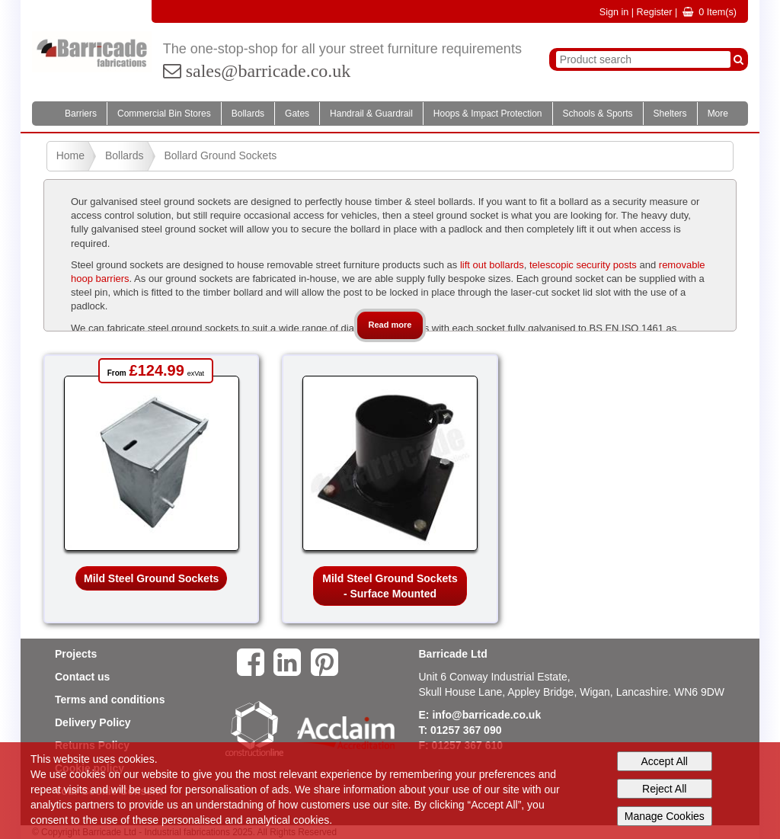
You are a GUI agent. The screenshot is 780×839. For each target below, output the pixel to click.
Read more (390, 324)
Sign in (614, 12)
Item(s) (709, 12)
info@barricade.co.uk (486, 715)
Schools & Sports (598, 113)
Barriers (81, 113)
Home (70, 155)
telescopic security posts (583, 265)
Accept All (664, 761)
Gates (297, 113)
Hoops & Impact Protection (487, 113)
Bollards (248, 113)
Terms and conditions (110, 699)
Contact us (82, 677)
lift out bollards (492, 265)
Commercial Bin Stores (164, 113)
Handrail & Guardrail (371, 113)
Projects (76, 654)
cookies (87, 774)
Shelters (670, 113)
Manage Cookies (665, 816)
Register (655, 12)
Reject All (664, 789)
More (718, 113)
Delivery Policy (93, 722)
